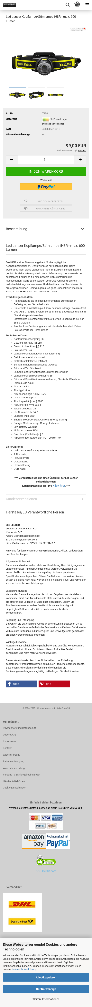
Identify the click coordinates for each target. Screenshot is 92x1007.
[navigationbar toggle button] (87, 5)
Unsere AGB (9, 734)
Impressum (9, 741)
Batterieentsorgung (13, 761)
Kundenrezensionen (21, 499)
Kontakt (7, 748)
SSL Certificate (46, 871)
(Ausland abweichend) (53, 124)
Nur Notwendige (46, 989)
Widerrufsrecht (11, 754)
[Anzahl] (46, 159)
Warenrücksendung (14, 768)
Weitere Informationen (46, 999)
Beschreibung (16, 229)
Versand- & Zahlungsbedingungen (21, 774)
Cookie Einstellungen (14, 787)
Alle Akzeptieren (46, 977)
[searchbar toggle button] (67, 5)
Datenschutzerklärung (24, 969)
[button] (12, 159)
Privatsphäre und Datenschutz (19, 727)
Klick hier (58, 485)
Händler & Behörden (14, 781)
